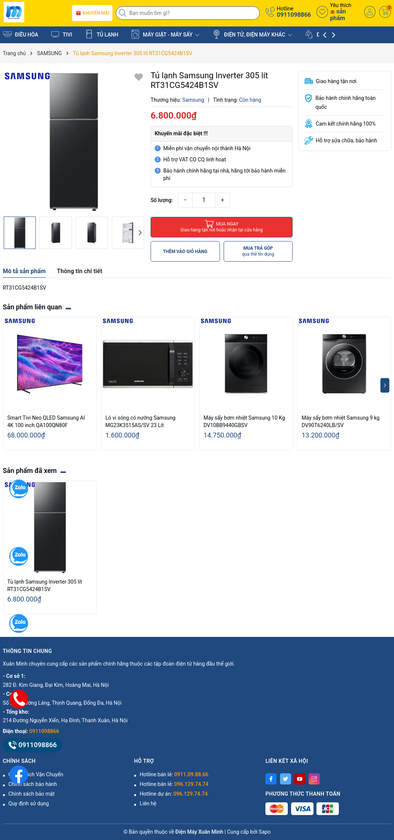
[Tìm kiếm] (123, 13)
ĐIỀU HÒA (20, 34)
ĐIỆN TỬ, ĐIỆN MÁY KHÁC (252, 34)
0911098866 (294, 14)
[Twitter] (285, 778)
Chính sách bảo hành (33, 784)
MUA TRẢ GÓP (258, 251)
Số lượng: (162, 200)
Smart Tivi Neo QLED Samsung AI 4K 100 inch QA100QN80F (46, 421)
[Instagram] (314, 778)
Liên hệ (148, 803)
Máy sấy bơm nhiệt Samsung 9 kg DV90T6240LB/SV (340, 421)
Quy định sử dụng (29, 803)
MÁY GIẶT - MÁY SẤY (165, 34)
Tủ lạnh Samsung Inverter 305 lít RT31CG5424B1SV (44, 585)
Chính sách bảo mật (32, 794)
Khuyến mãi (92, 13)
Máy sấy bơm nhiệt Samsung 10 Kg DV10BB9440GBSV (244, 421)
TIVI (61, 34)
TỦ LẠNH (101, 34)
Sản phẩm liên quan (32, 307)
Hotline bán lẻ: (174, 774)
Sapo (265, 832)
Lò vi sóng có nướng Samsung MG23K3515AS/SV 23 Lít (140, 421)
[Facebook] (271, 778)
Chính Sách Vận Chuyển (36, 774)
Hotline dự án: (174, 794)
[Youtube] (299, 778)
